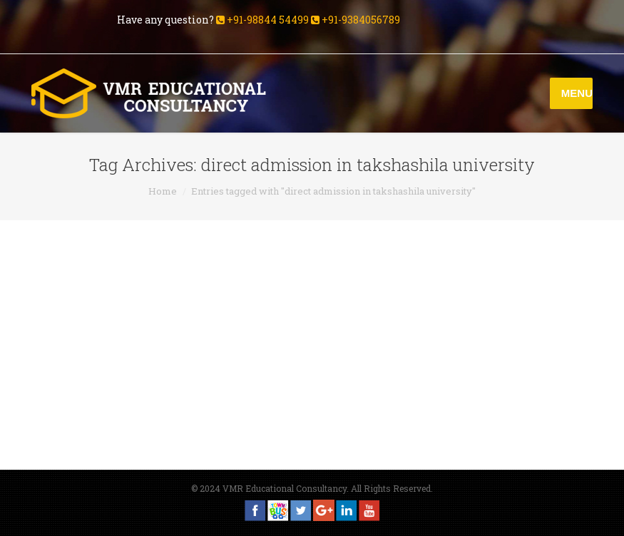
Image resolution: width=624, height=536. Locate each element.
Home (162, 191)
